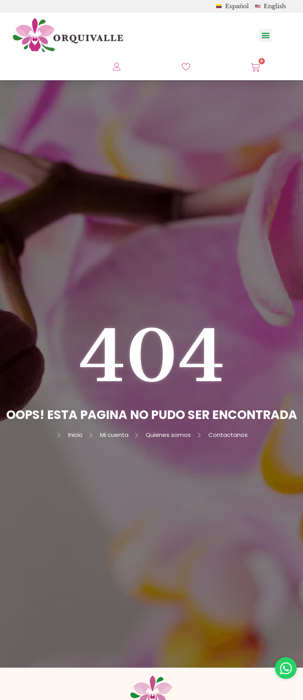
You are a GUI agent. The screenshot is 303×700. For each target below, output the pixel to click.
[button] (265, 35)
